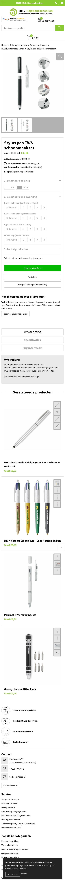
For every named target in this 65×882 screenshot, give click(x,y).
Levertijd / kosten (9, 803)
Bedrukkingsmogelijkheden (14, 811)
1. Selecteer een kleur (17, 180)
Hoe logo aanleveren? (11, 819)
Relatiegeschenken (18, 45)
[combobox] (28, 28)
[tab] (32, 331)
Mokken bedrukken (10, 857)
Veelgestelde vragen (10, 799)
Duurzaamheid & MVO (11, 827)
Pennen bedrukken (38, 45)
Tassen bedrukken (9, 845)
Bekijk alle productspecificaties (19, 171)
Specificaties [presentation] (32, 340)
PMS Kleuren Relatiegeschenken (16, 815)
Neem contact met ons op (15, 313)
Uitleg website (8, 807)
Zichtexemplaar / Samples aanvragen (18, 823)
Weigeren (24, 873)
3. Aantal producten (16, 249)
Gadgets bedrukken (10, 853)
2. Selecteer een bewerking (20, 196)
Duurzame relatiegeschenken (14, 849)
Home (4, 45)
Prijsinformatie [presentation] (32, 348)
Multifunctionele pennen (12, 48)
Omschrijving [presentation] (32, 332)
